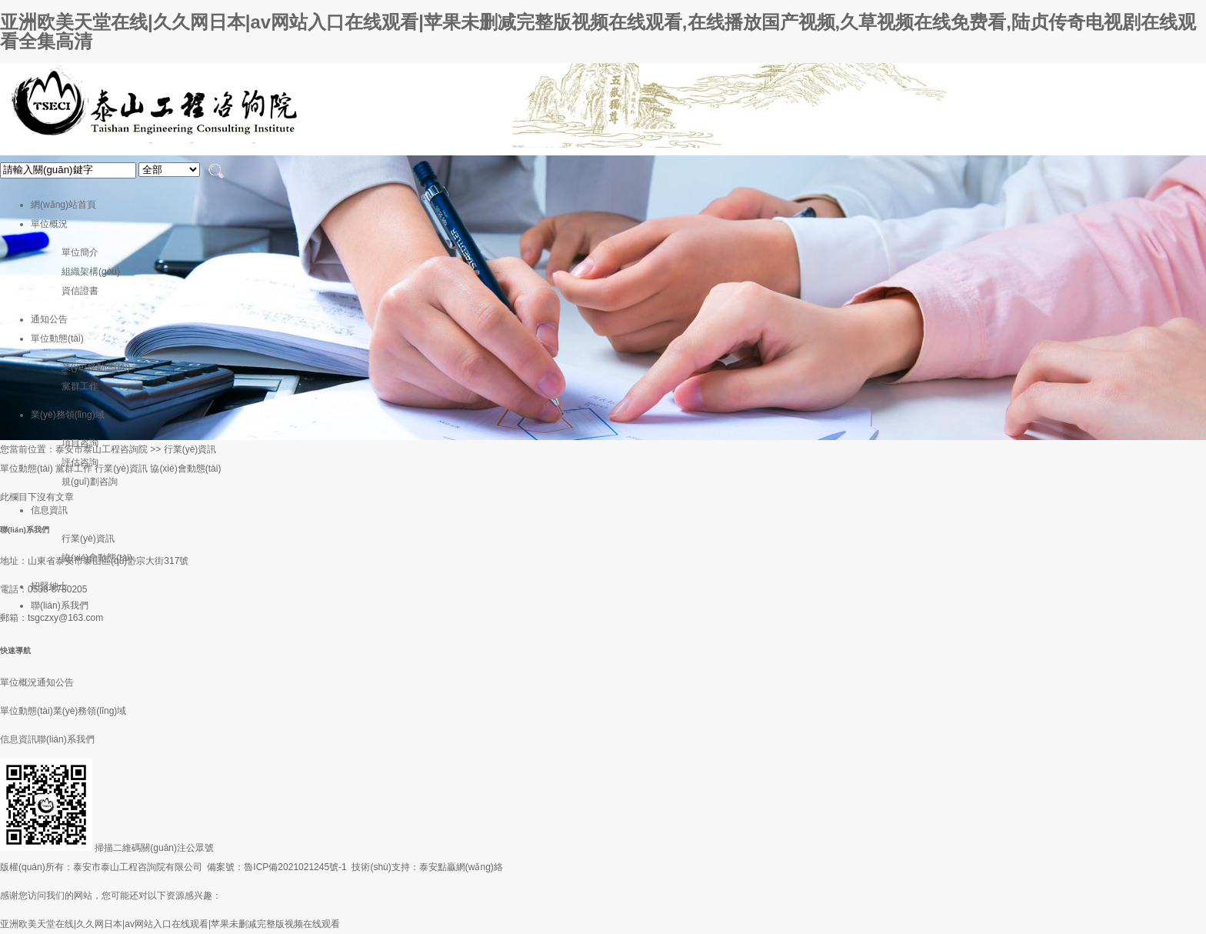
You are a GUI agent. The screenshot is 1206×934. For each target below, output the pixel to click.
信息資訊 (49, 510)
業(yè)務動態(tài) (96, 367)
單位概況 (49, 223)
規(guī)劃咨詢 (90, 481)
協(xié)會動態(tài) (97, 557)
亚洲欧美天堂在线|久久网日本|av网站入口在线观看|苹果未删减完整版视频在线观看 (170, 924)
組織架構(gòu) (91, 271)
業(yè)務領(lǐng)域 (68, 414)
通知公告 (49, 319)
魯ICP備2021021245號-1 (295, 867)
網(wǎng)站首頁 (63, 204)
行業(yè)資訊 (88, 538)
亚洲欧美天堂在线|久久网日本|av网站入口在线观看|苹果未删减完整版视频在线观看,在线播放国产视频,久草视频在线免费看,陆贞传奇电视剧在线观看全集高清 (598, 32)
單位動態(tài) (57, 338)
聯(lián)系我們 (59, 605)
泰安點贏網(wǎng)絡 (461, 867)
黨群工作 (80, 386)
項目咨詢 (80, 443)
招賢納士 (49, 586)
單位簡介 (80, 252)
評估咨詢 (80, 462)
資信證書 (80, 290)
